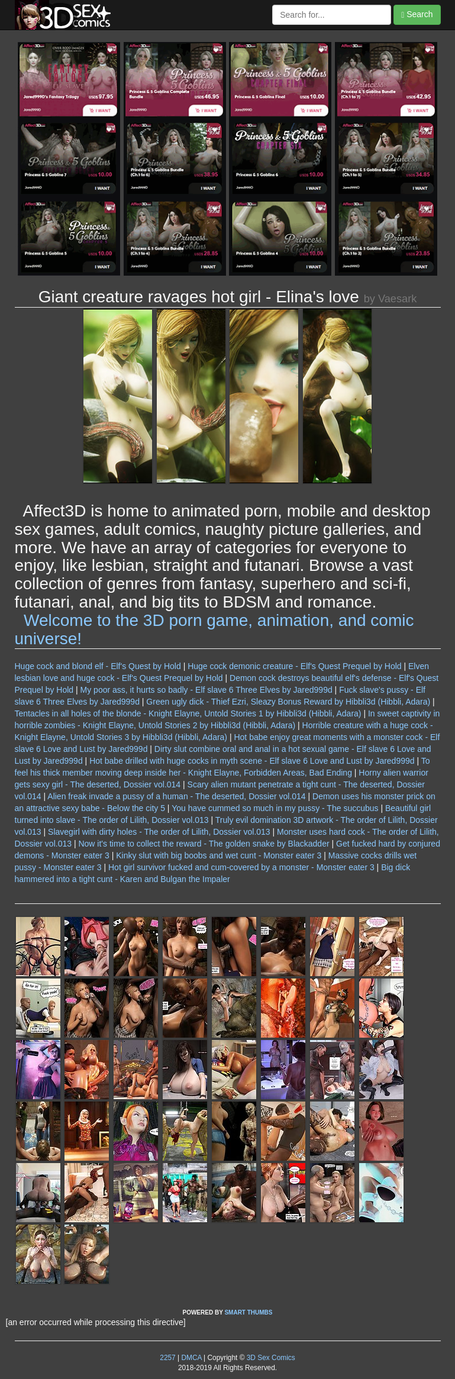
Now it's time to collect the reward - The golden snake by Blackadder (203, 843)
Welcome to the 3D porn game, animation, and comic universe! (214, 629)
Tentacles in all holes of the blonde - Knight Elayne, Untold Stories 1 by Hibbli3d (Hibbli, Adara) (188, 713)
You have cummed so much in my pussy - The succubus (275, 808)
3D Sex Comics (269, 1358)
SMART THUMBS (248, 1312)
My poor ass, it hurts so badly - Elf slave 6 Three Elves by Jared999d (206, 690)
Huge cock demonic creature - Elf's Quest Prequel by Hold (294, 666)
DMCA (191, 1358)
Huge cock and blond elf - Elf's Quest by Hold (98, 666)
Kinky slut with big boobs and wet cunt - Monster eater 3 (218, 855)
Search (417, 14)
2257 (167, 1358)
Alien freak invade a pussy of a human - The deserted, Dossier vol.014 (176, 796)
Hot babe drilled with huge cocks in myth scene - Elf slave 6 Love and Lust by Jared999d (251, 761)
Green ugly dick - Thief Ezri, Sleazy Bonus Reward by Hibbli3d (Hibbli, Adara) (288, 701)
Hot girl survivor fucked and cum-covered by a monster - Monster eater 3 (241, 867)
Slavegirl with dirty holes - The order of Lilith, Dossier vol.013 (159, 832)
